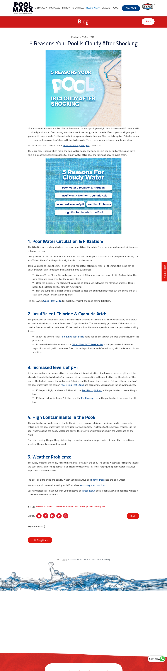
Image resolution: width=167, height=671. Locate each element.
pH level (89, 506)
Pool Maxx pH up (89, 398)
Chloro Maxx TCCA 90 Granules (87, 344)
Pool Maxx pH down (92, 390)
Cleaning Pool (99, 506)
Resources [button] (92, 8)
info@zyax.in (88, 490)
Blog (65, 559)
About (116, 8)
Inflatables (78, 8)
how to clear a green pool (76, 145)
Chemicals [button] (40, 8)
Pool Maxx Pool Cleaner (75, 506)
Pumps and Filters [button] (58, 8)
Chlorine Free (59, 506)
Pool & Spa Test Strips (72, 336)
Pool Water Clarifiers (44, 506)
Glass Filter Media (52, 301)
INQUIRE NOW (164, 271)
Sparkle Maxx (98, 479)
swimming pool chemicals (93, 485)
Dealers (106, 8)
